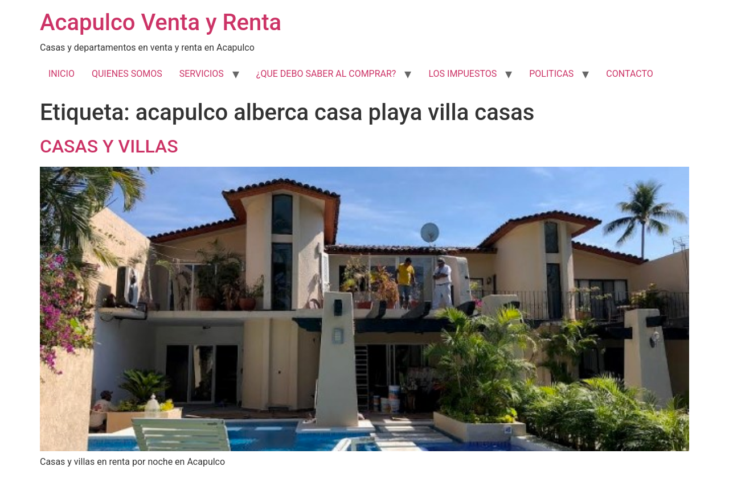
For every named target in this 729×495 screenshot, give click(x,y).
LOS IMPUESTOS (462, 73)
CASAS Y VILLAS (109, 146)
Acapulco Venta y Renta (160, 22)
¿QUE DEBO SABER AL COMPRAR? (326, 73)
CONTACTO (629, 73)
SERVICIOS (201, 73)
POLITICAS (551, 73)
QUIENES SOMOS (127, 73)
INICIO (61, 73)
